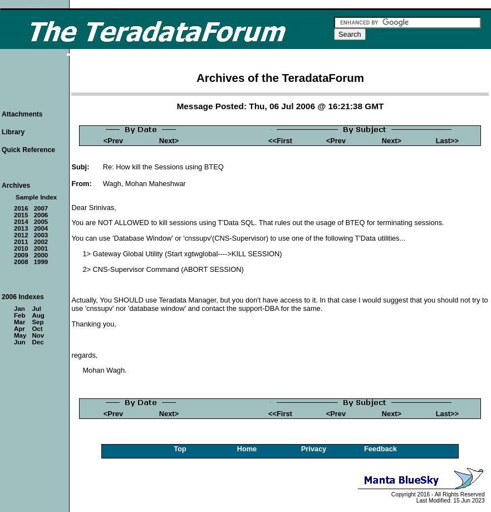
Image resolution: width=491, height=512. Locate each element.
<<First (280, 140)
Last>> (447, 140)
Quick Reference (28, 150)
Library (13, 132)
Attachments (22, 114)
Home (247, 449)
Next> (169, 140)
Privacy (314, 449)
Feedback (380, 449)
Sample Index (36, 197)
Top (180, 449)
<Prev (113, 140)
